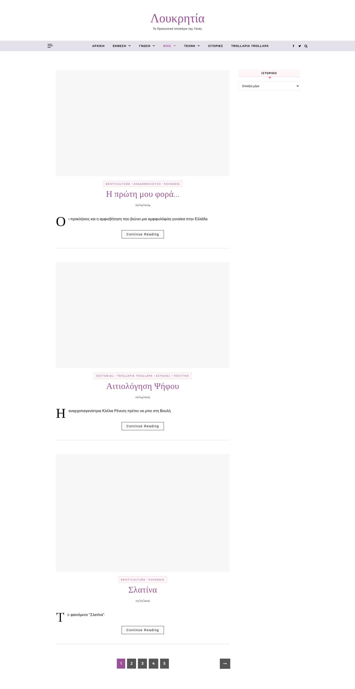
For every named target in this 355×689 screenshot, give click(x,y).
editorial (105, 375)
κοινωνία (172, 184)
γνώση (144, 46)
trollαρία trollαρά (250, 46)
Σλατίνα (142, 590)
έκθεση (119, 46)
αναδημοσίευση (147, 184)
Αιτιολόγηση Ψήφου (142, 386)
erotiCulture (118, 184)
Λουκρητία (177, 18)
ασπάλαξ (163, 375)
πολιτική (181, 375)
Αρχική (98, 46)
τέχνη (189, 46)
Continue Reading (142, 234)
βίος (167, 46)
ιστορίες (215, 46)
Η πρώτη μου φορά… (142, 194)
